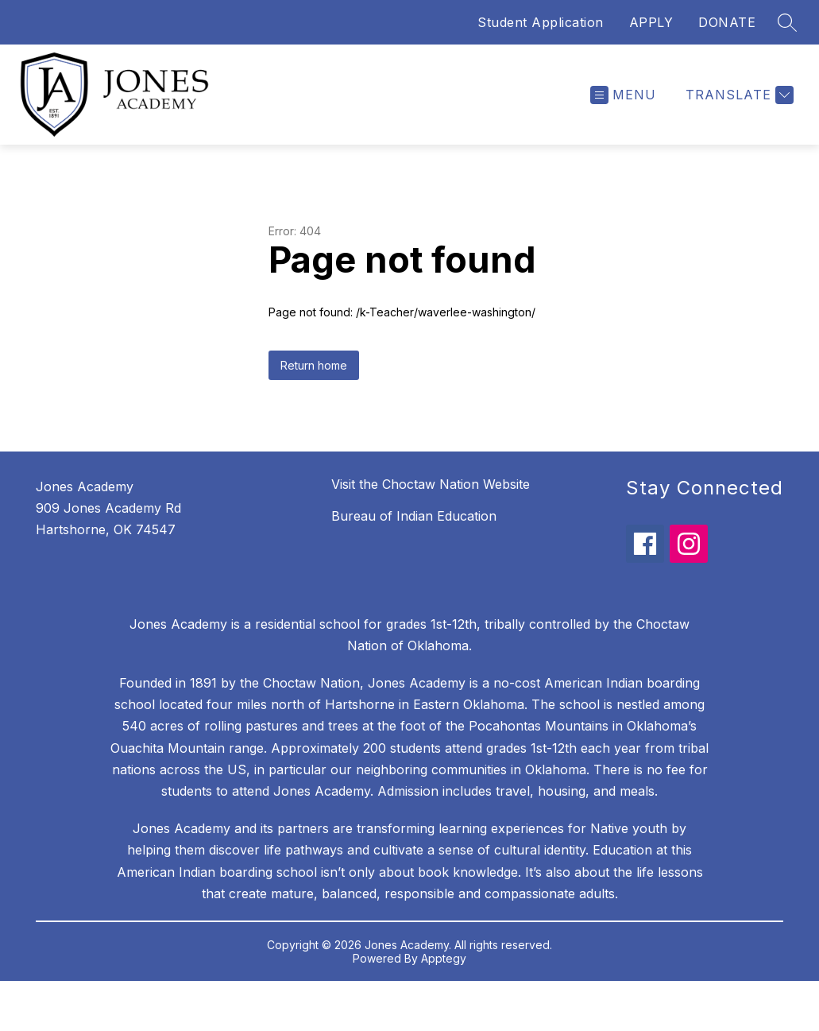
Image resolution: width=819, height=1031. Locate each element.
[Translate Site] (738, 95)
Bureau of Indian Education (413, 516)
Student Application (540, 22)
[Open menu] (623, 95)
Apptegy (443, 958)
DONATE (726, 22)
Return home (313, 365)
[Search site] (787, 22)
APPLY (651, 22)
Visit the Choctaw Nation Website (430, 484)
